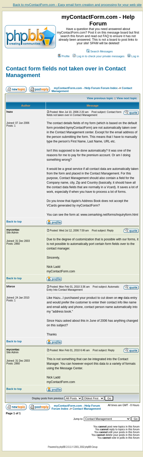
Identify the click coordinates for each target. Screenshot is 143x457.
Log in (133, 56)
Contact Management (86, 408)
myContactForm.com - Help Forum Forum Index (86, 88)
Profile (64, 56)
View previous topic (100, 98)
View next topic (126, 98)
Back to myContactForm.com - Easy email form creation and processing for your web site (77, 5)
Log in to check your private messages (98, 56)
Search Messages (99, 51)
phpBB (62, 447)
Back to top (14, 221)
